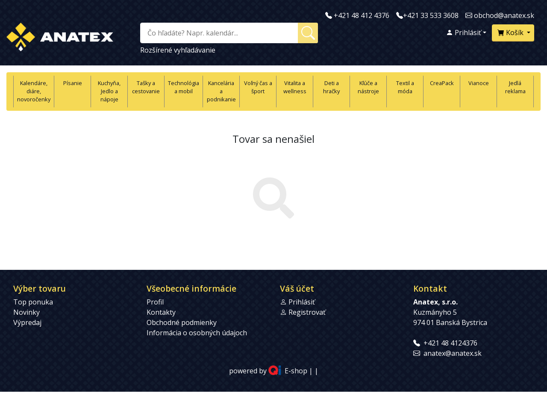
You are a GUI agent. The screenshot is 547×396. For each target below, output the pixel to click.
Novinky (26, 312)
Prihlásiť (463, 32)
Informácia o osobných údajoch (197, 332)
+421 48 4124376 (450, 343)
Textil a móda (405, 87)
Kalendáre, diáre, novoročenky (33, 91)
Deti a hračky (331, 87)
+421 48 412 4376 (361, 15)
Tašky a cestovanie (146, 87)
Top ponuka (33, 302)
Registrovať (307, 312)
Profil (155, 302)
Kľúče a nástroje (368, 87)
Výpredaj (27, 322)
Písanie (72, 83)
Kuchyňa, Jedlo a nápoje (109, 91)
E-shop (296, 370)
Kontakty (161, 312)
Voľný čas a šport (258, 87)
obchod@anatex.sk (504, 15)
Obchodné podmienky (182, 322)
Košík (511, 32)
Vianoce (478, 83)
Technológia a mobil (183, 87)
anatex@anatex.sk (452, 353)
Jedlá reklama (515, 87)
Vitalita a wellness (294, 87)
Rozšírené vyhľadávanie (177, 50)
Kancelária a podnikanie (221, 91)
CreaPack (442, 83)
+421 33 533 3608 (431, 15)
